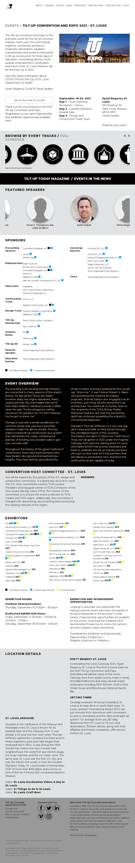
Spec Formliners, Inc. (103, 541)
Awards (49, 5)
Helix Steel (10, 580)
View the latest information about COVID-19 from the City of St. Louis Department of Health (27, 79)
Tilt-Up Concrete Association (107, 569)
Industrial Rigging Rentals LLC (103, 257)
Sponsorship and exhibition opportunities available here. (28, 117)
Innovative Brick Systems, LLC (64, 537)
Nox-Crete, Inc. (100, 523)
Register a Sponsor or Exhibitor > (90, 640)
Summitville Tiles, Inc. (104, 551)
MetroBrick (54, 568)
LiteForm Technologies (60, 561)
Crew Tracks (11, 541)
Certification (95, 5)
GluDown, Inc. (95, 254)
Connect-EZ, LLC (96, 248)
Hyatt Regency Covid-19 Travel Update (29, 88)
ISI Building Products (59, 550)
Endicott (9, 566)
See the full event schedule (18, 168)
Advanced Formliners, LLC (18, 527)
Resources (80, 5)
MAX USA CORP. (96, 261)
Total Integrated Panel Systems (38, 350)
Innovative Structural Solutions (65, 544)
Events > (13, 26)
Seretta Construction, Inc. (36, 305)
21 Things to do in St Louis (32, 789)
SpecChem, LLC (101, 544)
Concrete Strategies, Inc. (35, 248)
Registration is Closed (29, 100)
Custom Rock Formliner (17, 551)
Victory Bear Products (104, 576)
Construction (113, 5)
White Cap (28, 257)
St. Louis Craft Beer (27, 792)
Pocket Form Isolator (103, 527)
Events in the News (92, 179)
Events (60, 5)
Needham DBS (30, 277)
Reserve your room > (115, 125)
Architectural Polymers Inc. (19, 530)
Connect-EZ (11, 538)
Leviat (26, 254)
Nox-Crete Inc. (30, 326)
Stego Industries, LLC (98, 264)
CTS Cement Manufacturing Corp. (22, 545)
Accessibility (91, 835)
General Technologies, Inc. (18, 569)
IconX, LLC (28, 299)
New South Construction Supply (65, 579)
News (69, 5)
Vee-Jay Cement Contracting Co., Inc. (42, 280)
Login (126, 5)
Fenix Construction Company (38, 320)
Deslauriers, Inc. (13, 562)
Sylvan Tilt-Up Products (100, 267)
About (39, 5)
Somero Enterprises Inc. (35, 293)
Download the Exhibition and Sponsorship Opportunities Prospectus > (95, 635)
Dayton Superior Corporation (38, 311)
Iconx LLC (54, 527)
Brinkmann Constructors (36, 267)
